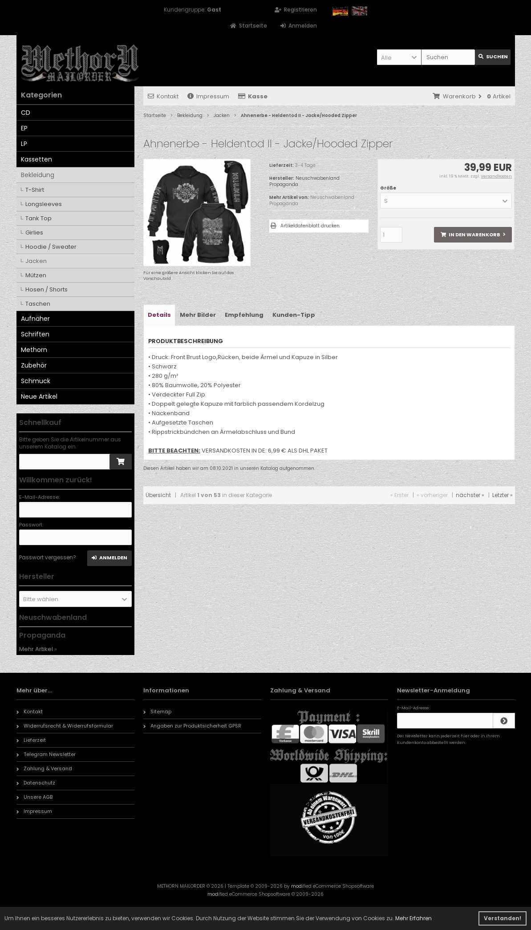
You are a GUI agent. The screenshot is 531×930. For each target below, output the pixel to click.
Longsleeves (43, 204)
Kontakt (163, 96)
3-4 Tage (305, 165)
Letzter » (502, 495)
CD (25, 112)
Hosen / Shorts (46, 289)
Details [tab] (159, 315)
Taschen (37, 303)
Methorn (34, 349)
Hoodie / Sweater (51, 247)
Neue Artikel (39, 396)
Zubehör (34, 365)
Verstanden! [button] (502, 918)
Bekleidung (37, 174)
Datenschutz (35, 782)
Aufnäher (35, 318)
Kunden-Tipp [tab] (293, 315)
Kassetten (36, 159)
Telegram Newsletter (46, 754)
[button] (399, 57)
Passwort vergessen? (47, 557)
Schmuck (35, 380)
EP (24, 128)
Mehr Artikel (36, 649)
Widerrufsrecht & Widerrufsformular (64, 725)
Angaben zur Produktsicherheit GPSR (192, 725)
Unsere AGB (34, 797)
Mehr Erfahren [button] (413, 918)
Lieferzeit (31, 740)
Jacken (36, 261)
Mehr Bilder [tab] (198, 315)
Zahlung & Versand (44, 768)
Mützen (35, 275)
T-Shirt (34, 190)
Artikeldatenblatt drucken (310, 225)
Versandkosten (496, 176)
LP (24, 143)
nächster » (470, 495)
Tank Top (38, 218)
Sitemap (157, 711)
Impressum (208, 96)
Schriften (35, 334)
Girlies (34, 232)
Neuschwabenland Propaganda (311, 200)
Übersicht (158, 495)
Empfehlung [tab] (244, 315)
